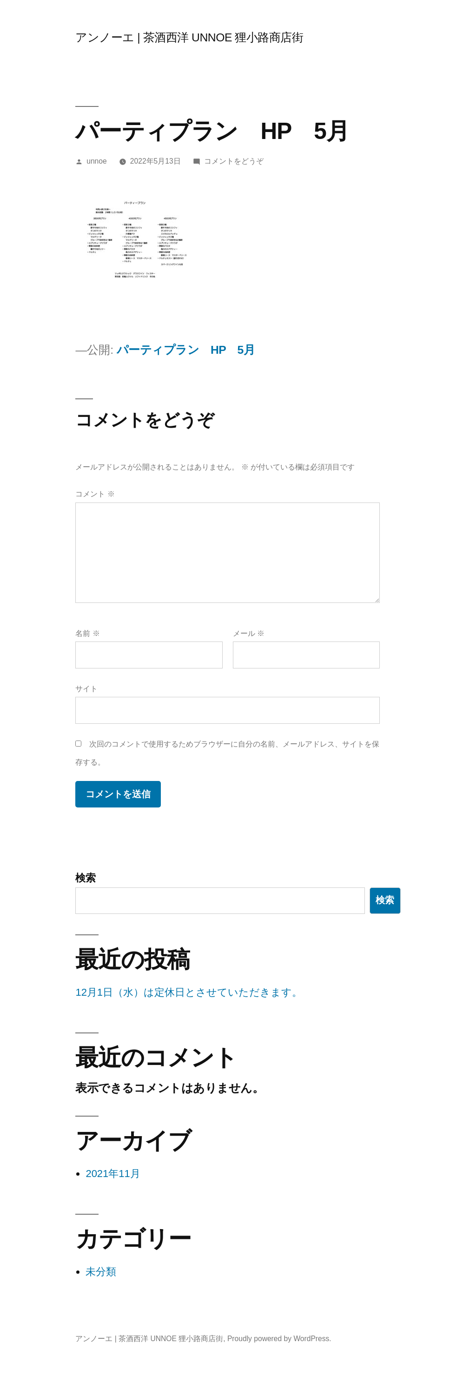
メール (248, 633)
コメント (94, 494)
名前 (87, 633)
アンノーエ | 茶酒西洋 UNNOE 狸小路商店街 (189, 37)
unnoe (96, 161)
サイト (86, 689)
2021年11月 (113, 1173)
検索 (85, 878)
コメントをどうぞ (234, 161)
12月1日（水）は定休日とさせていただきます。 (188, 992)
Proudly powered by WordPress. (279, 1339)
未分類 (101, 1271)
